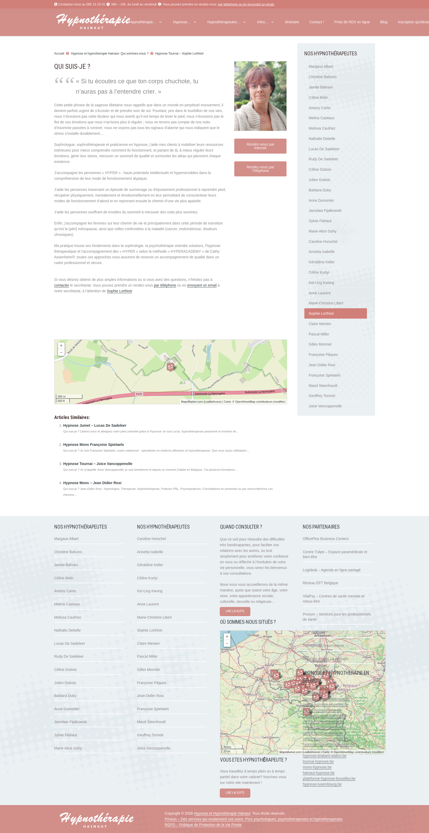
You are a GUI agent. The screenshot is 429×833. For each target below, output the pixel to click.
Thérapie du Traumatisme (323, 645)
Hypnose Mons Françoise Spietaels (93, 444)
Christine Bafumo (322, 77)
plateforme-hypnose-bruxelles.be (329, 778)
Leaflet (209, 401)
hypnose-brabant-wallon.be (325, 756)
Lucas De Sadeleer (324, 149)
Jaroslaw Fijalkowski (325, 210)
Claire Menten (320, 324)
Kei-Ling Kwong (321, 283)
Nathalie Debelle (322, 139)
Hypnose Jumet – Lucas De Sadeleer (94, 425)
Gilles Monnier (320, 344)
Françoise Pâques (323, 354)
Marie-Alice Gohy (322, 231)
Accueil (59, 53)
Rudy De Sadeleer (323, 159)
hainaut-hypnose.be (319, 773)
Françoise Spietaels (325, 375)
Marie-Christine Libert (326, 303)
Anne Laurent (319, 293)
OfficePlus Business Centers (326, 539)
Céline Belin (318, 97)
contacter (61, 285)
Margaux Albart (321, 66)
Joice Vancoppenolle (325, 406)
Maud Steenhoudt (323, 386)
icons (217, 401)
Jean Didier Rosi (322, 365)
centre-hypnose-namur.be (323, 721)
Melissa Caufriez (322, 128)
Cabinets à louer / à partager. (326, 659)
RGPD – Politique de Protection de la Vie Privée (203, 825)
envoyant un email (260, 4)
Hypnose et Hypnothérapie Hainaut (222, 813)
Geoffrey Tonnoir (322, 396)
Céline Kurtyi (319, 272)
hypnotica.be (313, 693)
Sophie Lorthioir (119, 291)
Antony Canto (320, 108)
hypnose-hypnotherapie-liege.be (329, 744)
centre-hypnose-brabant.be (324, 716)
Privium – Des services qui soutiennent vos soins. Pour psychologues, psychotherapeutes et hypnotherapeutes (254, 819)
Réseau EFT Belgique (320, 583)
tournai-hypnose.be (318, 761)
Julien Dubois (319, 180)
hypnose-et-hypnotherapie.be (326, 699)
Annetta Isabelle (322, 252)
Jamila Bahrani (321, 87)
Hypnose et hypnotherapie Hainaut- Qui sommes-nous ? (110, 53)
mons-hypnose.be (317, 767)
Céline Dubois (320, 169)
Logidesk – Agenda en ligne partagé (331, 570)
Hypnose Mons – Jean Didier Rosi (92, 483)
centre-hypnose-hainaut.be (324, 727)
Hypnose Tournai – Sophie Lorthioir (179, 53)
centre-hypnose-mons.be (323, 733)
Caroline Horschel (323, 241)
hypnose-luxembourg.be (322, 784)
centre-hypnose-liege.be (322, 710)
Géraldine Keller (322, 262)
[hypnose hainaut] (106, 821)
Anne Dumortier (321, 200)
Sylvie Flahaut (320, 221)
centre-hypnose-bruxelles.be (326, 704)
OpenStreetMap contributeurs (254, 401)
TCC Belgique (314, 632)
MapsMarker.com (192, 401)
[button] (159, 22)
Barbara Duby (320, 190)
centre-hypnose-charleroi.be (325, 739)
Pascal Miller (319, 334)
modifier (279, 401)
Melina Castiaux (322, 118)
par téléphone (228, 4)
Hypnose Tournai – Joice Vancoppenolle (97, 464)
